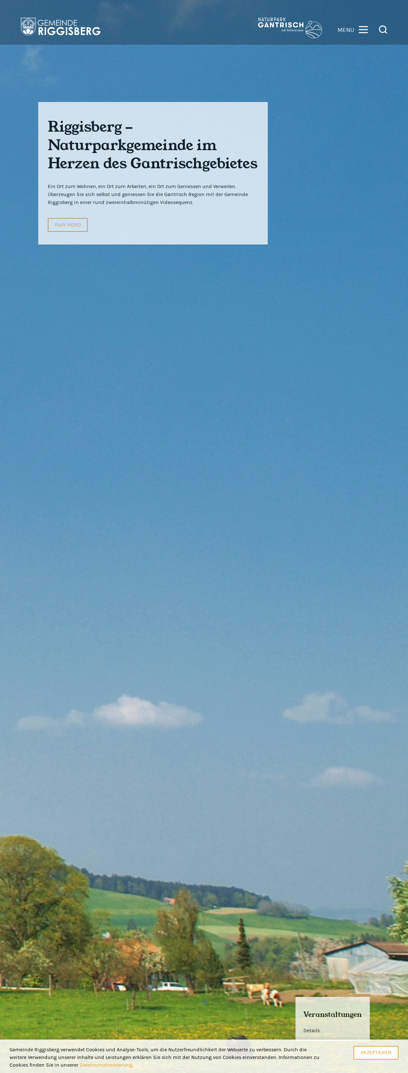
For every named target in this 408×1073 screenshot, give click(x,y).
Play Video (68, 225)
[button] (353, 29)
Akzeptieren (376, 1052)
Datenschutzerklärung (106, 1065)
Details (311, 1030)
